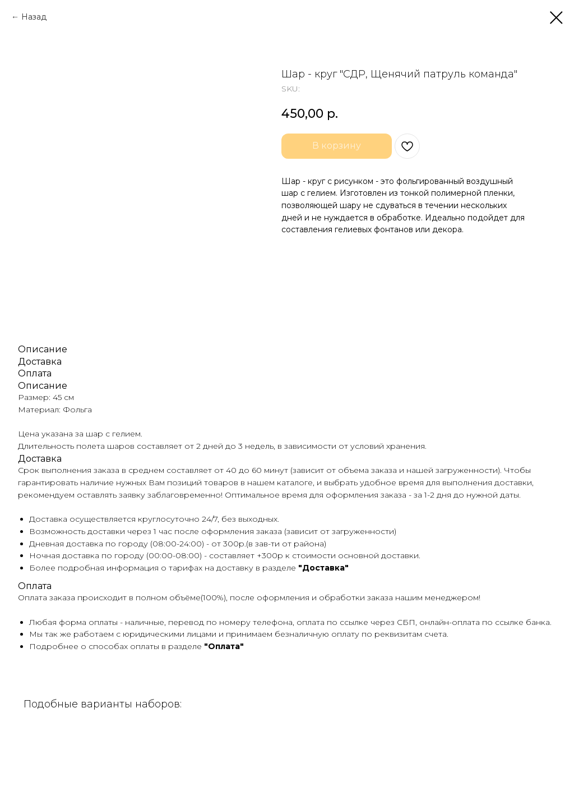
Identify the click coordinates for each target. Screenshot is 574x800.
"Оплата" (224, 646)
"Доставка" (323, 568)
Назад (34, 17)
